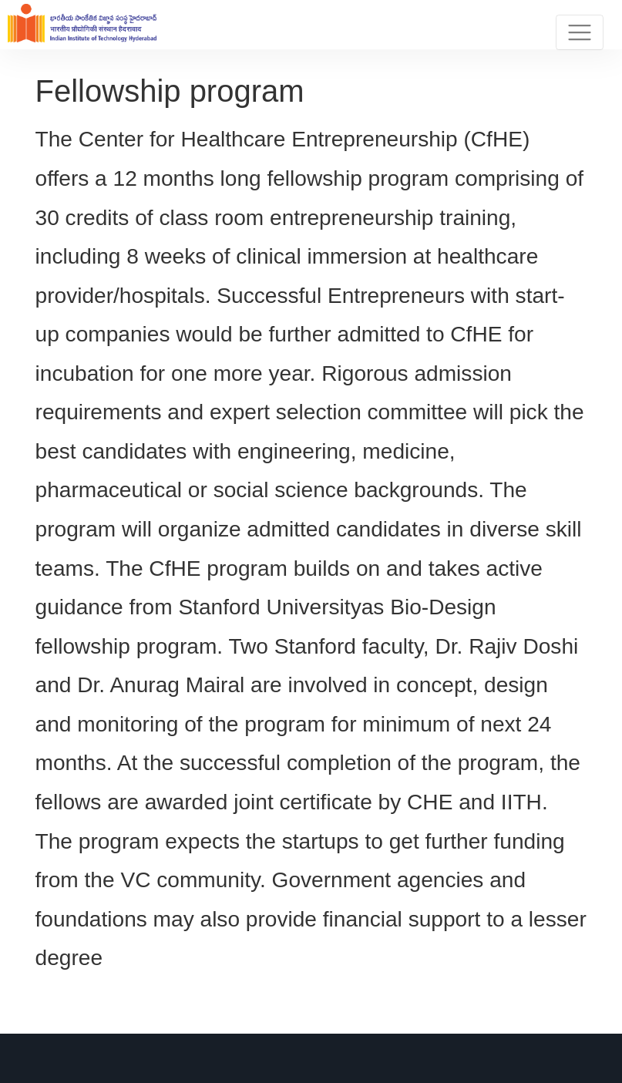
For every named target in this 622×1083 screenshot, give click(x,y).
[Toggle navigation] (580, 32)
